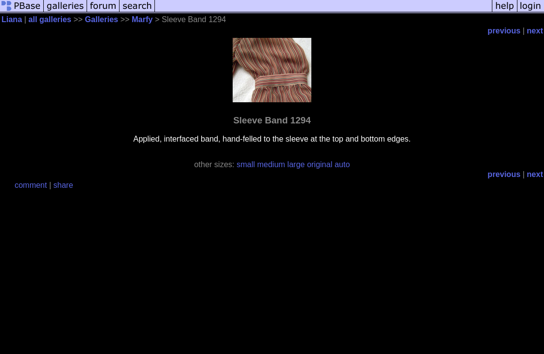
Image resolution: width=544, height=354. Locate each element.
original (319, 164)
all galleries (50, 19)
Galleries (102, 19)
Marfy (142, 19)
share (63, 185)
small (246, 164)
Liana (11, 19)
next (535, 31)
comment (31, 185)
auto (342, 164)
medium (271, 164)
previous (503, 31)
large (296, 164)
